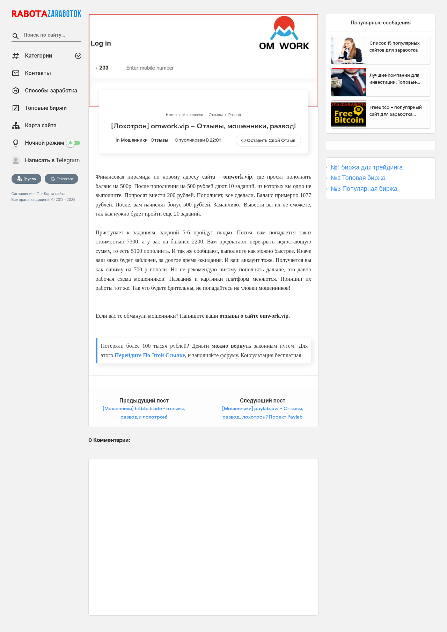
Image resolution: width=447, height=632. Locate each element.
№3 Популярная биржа (364, 189)
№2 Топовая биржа (358, 178)
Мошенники (134, 140)
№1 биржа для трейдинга (367, 167)
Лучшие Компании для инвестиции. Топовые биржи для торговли (394, 78)
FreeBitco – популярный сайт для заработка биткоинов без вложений (397, 111)
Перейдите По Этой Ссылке (150, 355)
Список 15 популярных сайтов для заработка (394, 46)
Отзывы (159, 140)
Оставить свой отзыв (271, 140)
